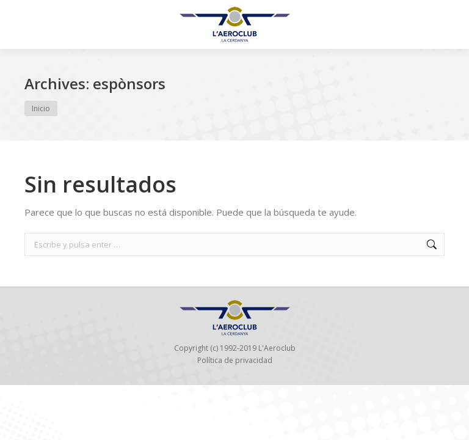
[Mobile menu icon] (19, 24)
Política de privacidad (234, 360)
